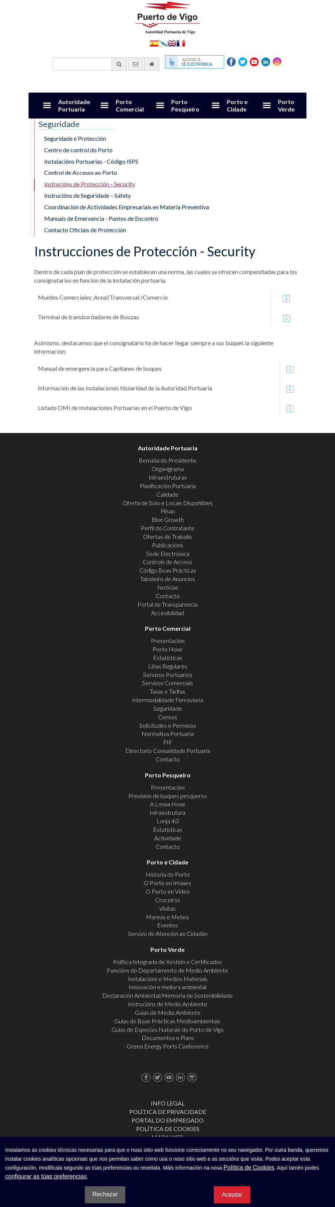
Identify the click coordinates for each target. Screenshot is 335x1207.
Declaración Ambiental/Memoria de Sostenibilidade (167, 995)
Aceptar (232, 1194)
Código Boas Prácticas (167, 570)
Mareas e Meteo (167, 916)
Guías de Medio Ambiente (167, 1012)
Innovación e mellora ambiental (167, 986)
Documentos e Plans (168, 1037)
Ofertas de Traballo (167, 536)
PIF (167, 742)
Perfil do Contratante (168, 527)
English (172, 42)
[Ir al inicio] (151, 64)
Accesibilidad (167, 612)
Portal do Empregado (168, 1120)
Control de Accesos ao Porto (80, 172)
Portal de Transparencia (167, 604)
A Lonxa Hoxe (167, 803)
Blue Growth (168, 519)
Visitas (167, 908)
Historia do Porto (168, 874)
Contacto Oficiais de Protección (85, 229)
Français (180, 42)
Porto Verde (286, 105)
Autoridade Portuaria (74, 105)
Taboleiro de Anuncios (167, 578)
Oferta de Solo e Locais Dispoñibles (168, 502)
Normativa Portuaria (168, 733)
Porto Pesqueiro (185, 105)
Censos (167, 716)
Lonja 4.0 (167, 820)
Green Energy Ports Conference (168, 1046)
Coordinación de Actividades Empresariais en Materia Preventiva (126, 206)
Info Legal (168, 1103)
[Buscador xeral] (90, 64)
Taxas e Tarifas (167, 691)
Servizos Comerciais (167, 682)
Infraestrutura (167, 812)
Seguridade (167, 708)
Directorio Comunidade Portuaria (167, 750)
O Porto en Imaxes (167, 882)
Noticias (167, 587)
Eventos (167, 924)
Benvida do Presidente (167, 460)
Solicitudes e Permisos (167, 725)
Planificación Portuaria (168, 485)
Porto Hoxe (168, 649)
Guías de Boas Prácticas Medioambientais (167, 1020)
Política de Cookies (167, 1128)
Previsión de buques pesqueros (167, 795)
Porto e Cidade (237, 105)
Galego (163, 42)
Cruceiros (167, 899)
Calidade (167, 494)
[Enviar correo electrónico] (135, 64)
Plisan (167, 510)
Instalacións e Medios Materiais (168, 978)
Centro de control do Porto (78, 149)
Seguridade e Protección (75, 138)
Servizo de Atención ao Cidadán (168, 933)
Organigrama (168, 468)
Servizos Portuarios (167, 674)
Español (154, 42)
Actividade (167, 837)
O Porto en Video (168, 891)
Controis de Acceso (167, 561)
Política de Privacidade (167, 1111)
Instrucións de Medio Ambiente (167, 1003)
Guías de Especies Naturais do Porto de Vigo (168, 1029)
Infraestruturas (168, 477)
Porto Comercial (130, 105)
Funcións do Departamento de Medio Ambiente (167, 970)
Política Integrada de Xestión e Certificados (167, 961)
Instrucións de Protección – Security (89, 183)
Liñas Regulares (167, 666)
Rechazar (104, 1194)
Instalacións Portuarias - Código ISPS (91, 161)
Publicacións (167, 545)
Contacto (168, 595)
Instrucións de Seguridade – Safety (87, 195)
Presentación (168, 640)
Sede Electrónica (167, 553)
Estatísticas (167, 657)
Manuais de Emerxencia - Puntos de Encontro (101, 218)
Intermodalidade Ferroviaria (167, 699)
